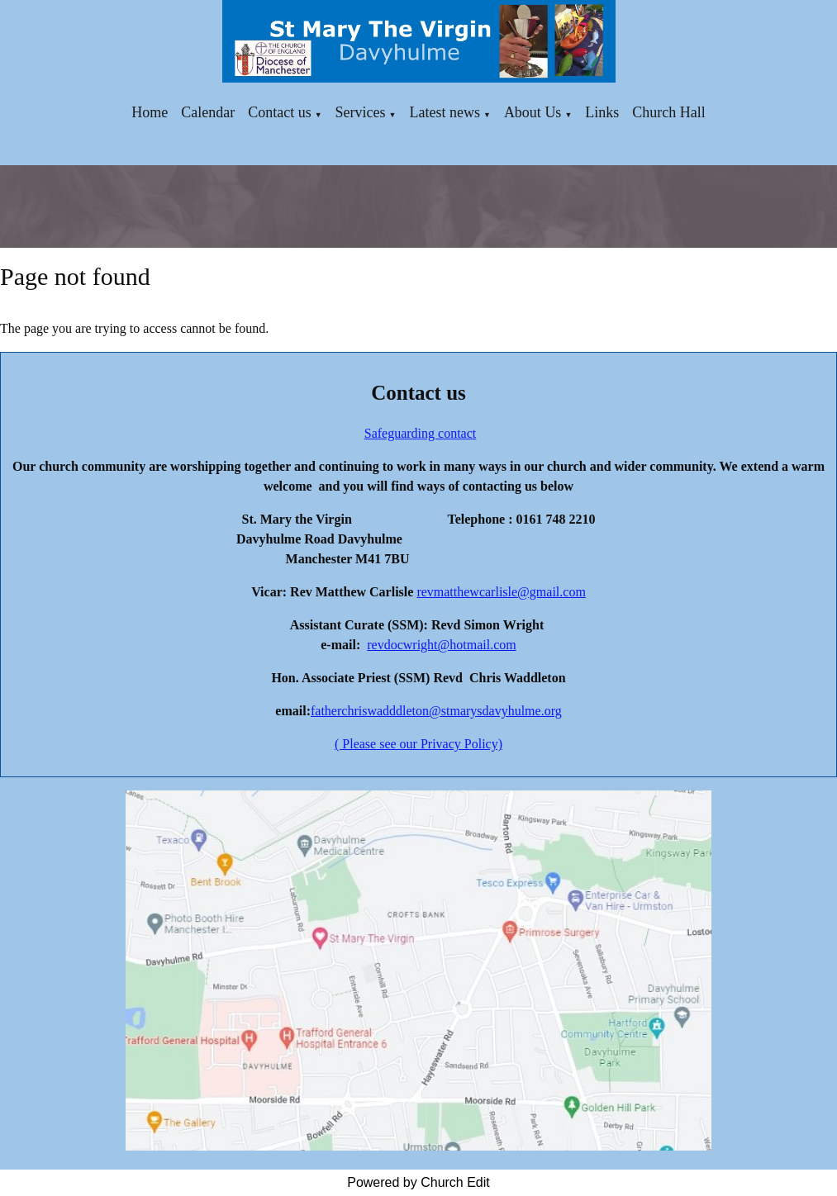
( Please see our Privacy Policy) (418, 744)
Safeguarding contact (420, 433)
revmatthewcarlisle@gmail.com (500, 592)
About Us (533, 112)
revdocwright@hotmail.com (441, 645)
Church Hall (668, 112)
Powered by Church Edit (418, 1182)
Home (149, 112)
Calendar (208, 112)
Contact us (279, 112)
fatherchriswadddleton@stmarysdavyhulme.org (436, 711)
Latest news (444, 112)
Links (602, 112)
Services (360, 112)
